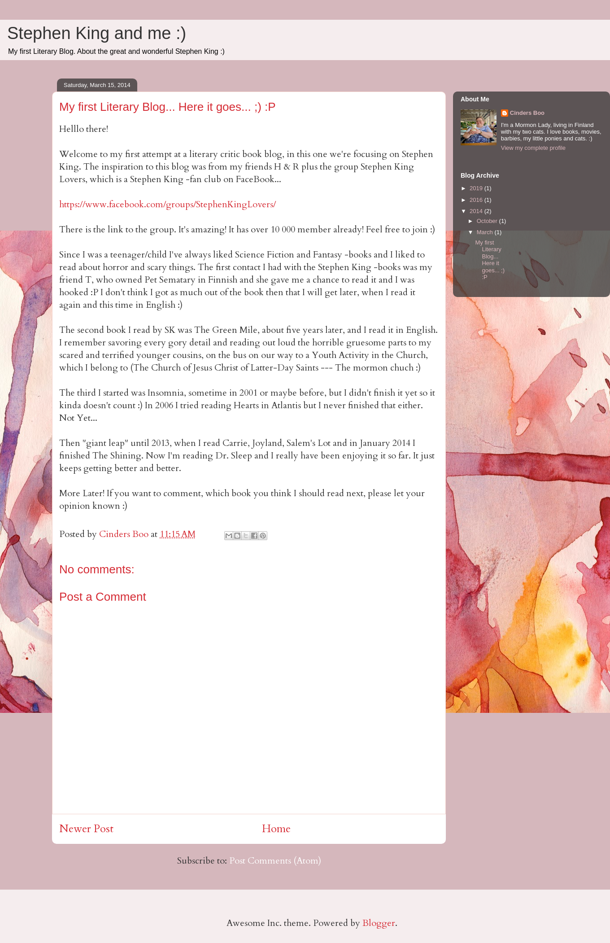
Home (276, 828)
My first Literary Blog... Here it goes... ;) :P (490, 260)
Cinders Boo (527, 112)
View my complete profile (533, 147)
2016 (477, 199)
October (488, 221)
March (486, 232)
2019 (477, 188)
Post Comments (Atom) (275, 861)
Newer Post (86, 828)
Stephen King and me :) (96, 33)
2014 (477, 211)
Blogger (378, 923)
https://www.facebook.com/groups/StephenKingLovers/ (167, 204)
